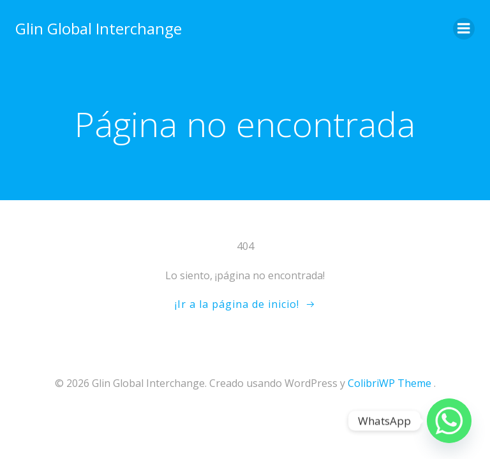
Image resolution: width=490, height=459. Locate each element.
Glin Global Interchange (98, 28)
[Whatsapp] (449, 420)
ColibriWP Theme (389, 383)
